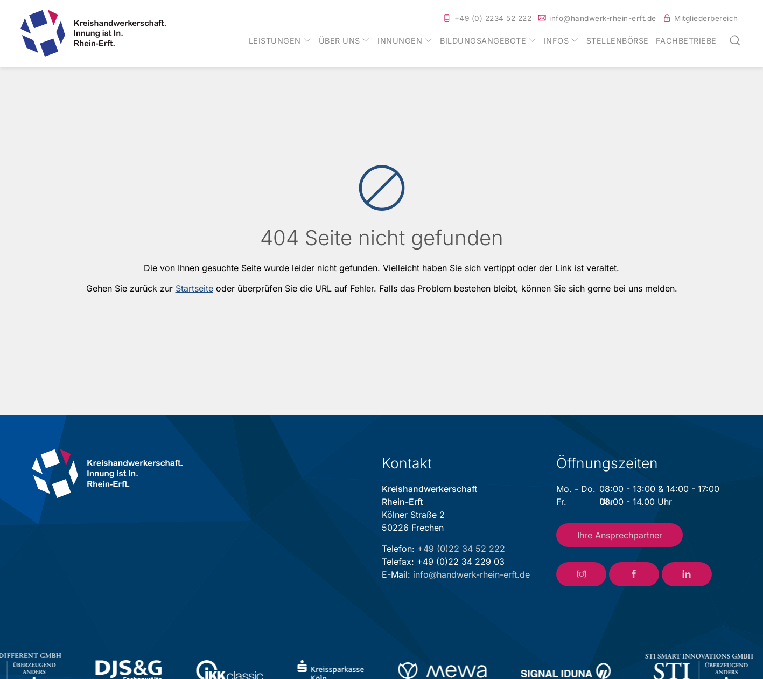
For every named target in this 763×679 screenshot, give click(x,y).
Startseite (194, 288)
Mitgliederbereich (706, 18)
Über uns (339, 41)
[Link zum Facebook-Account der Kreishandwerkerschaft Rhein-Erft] (634, 574)
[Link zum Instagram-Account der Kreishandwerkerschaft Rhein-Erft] (581, 574)
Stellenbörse (617, 41)
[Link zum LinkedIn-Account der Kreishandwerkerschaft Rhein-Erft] (687, 574)
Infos (556, 41)
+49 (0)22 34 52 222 (461, 548)
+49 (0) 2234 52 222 (493, 18)
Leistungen (275, 41)
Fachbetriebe (686, 41)
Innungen (399, 41)
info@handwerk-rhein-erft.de (602, 18)
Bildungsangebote (483, 41)
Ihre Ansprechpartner (619, 535)
